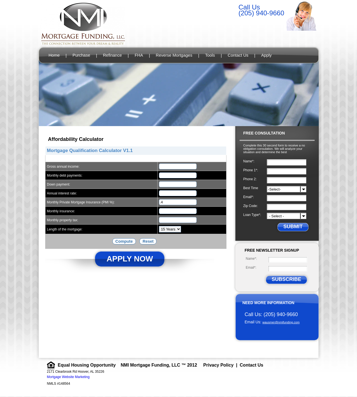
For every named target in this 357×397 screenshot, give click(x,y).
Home (54, 55)
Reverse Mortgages (174, 55)
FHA (139, 55)
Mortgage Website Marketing (68, 377)
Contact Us (238, 55)
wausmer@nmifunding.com (281, 322)
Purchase (81, 55)
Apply (266, 55)
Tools (210, 55)
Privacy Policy (218, 365)
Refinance (112, 55)
